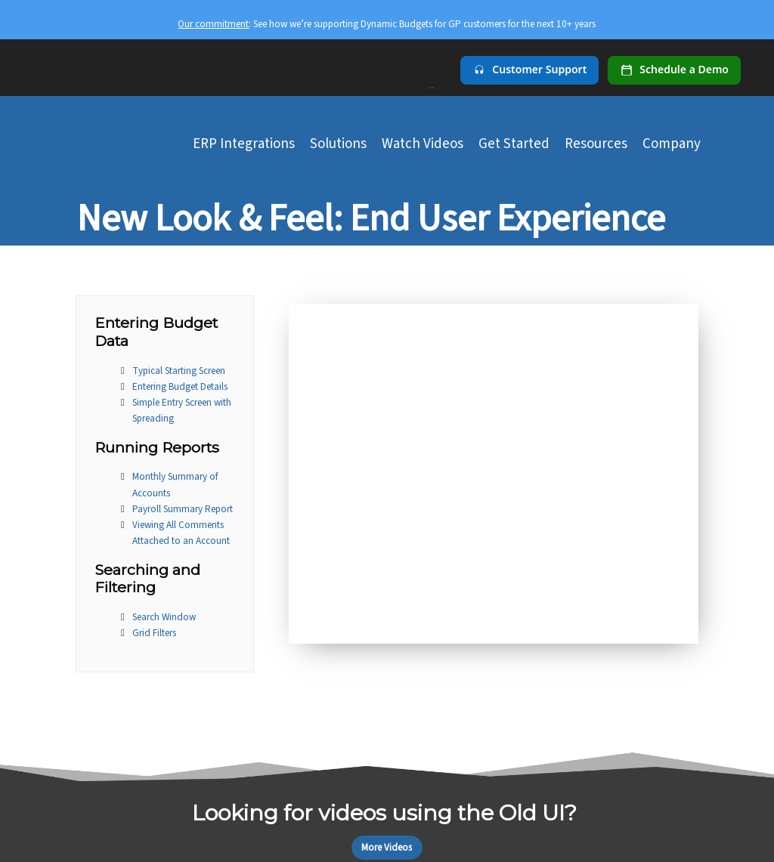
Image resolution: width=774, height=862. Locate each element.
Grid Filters (154, 633)
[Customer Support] (529, 70)
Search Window (164, 617)
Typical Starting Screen (178, 370)
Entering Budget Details (180, 386)
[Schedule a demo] (674, 70)
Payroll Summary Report (182, 509)
